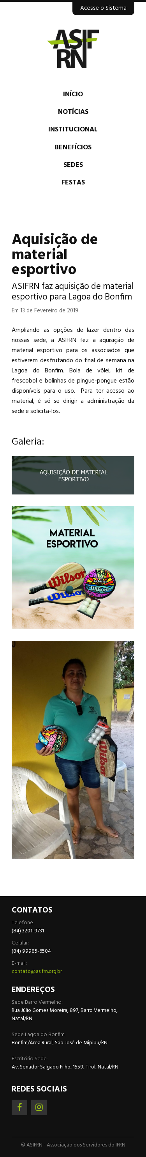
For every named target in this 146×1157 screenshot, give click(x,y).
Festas (73, 182)
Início (73, 94)
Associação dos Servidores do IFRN (73, 48)
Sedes (73, 165)
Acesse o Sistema (103, 8)
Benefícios (73, 147)
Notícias (73, 112)
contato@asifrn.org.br (37, 971)
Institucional (73, 129)
